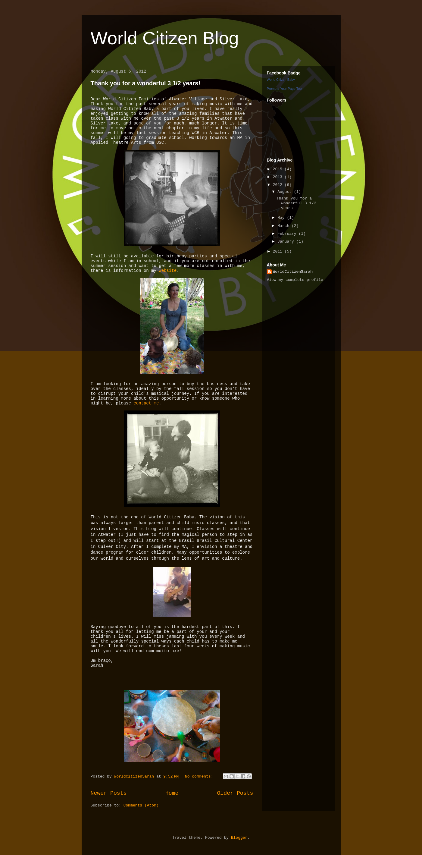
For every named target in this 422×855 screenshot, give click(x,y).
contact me (146, 403)
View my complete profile (295, 280)
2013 (279, 177)
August (285, 192)
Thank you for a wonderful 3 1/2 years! (146, 83)
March (284, 226)
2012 (279, 185)
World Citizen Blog (165, 38)
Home (172, 793)
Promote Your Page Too (284, 88)
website (168, 270)
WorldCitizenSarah (293, 271)
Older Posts (235, 793)
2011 (279, 251)
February (288, 233)
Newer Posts (109, 793)
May (282, 217)
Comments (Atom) (141, 805)
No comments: (200, 776)
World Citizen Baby (281, 79)
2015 (279, 169)
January (286, 241)
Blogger (239, 837)
